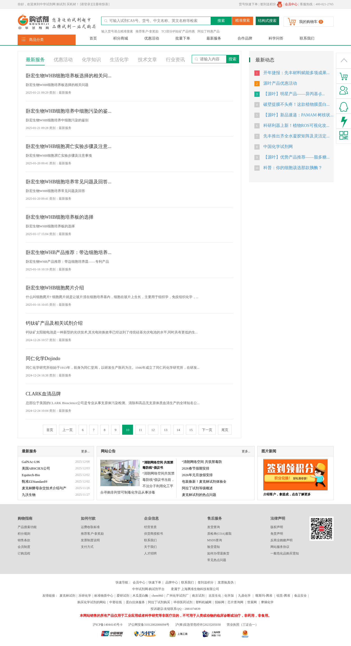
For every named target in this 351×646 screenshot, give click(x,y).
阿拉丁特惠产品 (208, 31)
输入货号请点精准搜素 (117, 31)
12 (153, 430)
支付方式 (87, 547)
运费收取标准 (90, 527)
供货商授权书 (153, 533)
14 (178, 430)
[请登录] (86, 4)
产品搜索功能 (27, 527)
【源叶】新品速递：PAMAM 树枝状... (298, 115)
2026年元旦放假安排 (197, 475)
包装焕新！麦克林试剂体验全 (204, 482)
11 (140, 430)
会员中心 (139, 582)
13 (165, 430)
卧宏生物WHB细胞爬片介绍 (55, 287)
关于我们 (150, 547)
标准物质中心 (103, 595)
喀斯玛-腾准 (263, 595)
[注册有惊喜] (101, 4)
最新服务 (213, 38)
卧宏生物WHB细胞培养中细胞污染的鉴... (69, 111)
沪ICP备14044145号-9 (108, 624)
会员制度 (24, 547)
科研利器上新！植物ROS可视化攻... (296, 125)
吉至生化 (215, 595)
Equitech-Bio (31, 475)
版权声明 (276, 527)
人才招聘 (150, 553)
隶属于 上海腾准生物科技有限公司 (195, 589)
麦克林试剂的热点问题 (199, 495)
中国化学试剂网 (278, 146)
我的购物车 (308, 22)
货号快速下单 (248, 4)
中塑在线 (115, 602)
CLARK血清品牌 (43, 393)
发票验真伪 (225, 582)
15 (191, 430)
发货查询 (213, 527)
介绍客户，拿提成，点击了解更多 (287, 494)
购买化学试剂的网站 (91, 602)
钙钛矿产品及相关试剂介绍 (54, 323)
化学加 (229, 595)
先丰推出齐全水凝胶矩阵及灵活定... (296, 136)
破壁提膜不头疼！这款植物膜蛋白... (296, 104)
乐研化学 (84, 595)
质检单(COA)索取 (219, 533)
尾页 (224, 430)
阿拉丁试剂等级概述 (197, 488)
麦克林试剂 (67, 595)
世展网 (252, 602)
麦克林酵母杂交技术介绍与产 (44, 488)
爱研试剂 (123, 595)
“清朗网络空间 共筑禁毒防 (202, 462)
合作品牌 (245, 38)
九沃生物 (29, 495)
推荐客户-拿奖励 (147, 31)
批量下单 (182, 38)
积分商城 (120, 38)
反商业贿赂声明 (281, 540)
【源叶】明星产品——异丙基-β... (294, 94)
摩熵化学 (267, 602)
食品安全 (300, 595)
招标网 (219, 602)
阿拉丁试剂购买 (159, 602)
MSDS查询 (214, 540)
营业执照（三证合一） (242, 624)
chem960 (157, 595)
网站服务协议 (279, 547)
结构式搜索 (267, 21)
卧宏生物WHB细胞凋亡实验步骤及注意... (69, 146)
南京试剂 (198, 595)
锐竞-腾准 (283, 595)
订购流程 (24, 553)
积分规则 (24, 533)
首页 (93, 38)
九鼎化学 (244, 595)
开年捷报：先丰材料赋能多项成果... (296, 72)
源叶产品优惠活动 (280, 83)
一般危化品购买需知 (284, 553)
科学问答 (276, 38)
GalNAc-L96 (31, 462)
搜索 (221, 21)
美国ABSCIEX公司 (36, 468)
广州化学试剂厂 (177, 595)
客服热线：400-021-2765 (317, 4)
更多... (85, 451)
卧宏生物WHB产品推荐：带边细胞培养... (69, 252)
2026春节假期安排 (195, 468)
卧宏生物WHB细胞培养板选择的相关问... (69, 75)
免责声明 (276, 533)
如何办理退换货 (218, 553)
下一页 (207, 430)
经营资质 (150, 527)
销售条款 (24, 540)
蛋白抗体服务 (135, 602)
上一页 (67, 430)
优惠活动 (151, 38)
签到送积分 (271, 4)
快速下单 (155, 582)
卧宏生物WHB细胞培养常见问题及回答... (69, 181)
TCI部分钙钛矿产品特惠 (178, 31)
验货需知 (213, 547)
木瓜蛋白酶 (140, 595)
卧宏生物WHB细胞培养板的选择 (60, 217)
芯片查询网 (236, 602)
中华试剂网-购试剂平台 (148, 589)
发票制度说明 (90, 540)
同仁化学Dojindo (43, 358)
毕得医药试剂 (183, 602)
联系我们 (307, 38)
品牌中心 (171, 582)
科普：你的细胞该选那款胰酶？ (292, 167)
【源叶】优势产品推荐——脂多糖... (296, 157)
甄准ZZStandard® (35, 482)
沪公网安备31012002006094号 (148, 624)
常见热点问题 (216, 560)
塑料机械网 (203, 602)
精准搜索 (242, 20)
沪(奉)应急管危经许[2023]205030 (198, 624)
